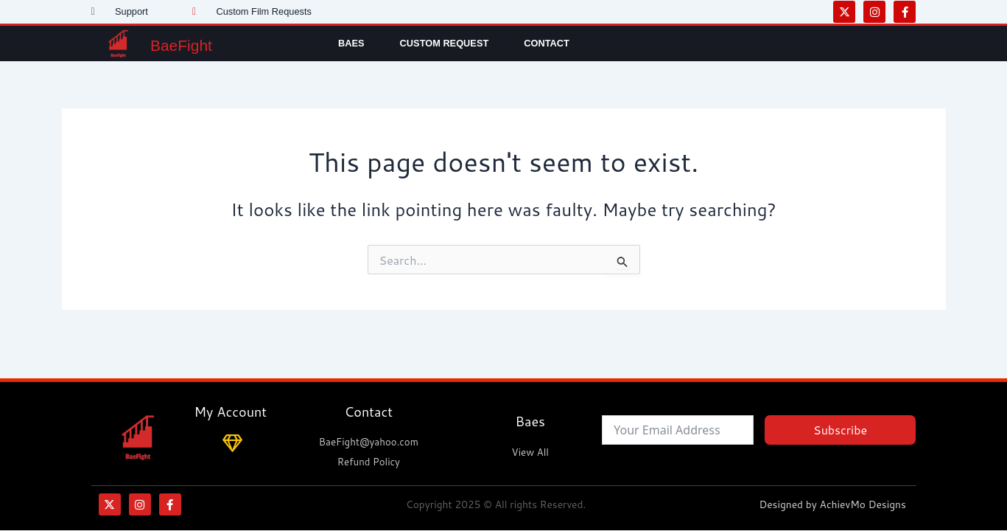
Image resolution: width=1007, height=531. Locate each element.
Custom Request (444, 43)
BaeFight (194, 43)
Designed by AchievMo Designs (836, 504)
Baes (351, 43)
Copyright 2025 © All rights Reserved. (495, 504)
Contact (546, 43)
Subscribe (840, 428)
